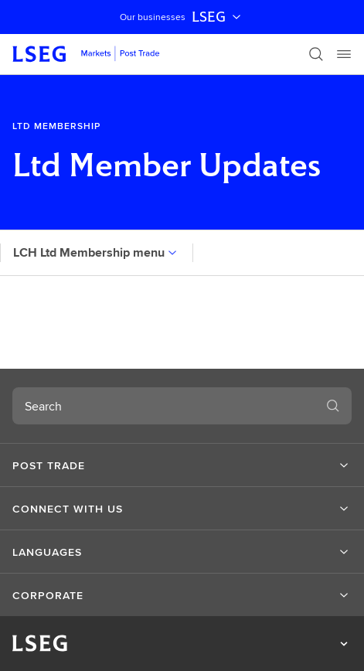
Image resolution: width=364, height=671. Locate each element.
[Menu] (344, 54)
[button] (182, 465)
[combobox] (163, 405)
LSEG (218, 17)
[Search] (316, 54)
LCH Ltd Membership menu (96, 252)
